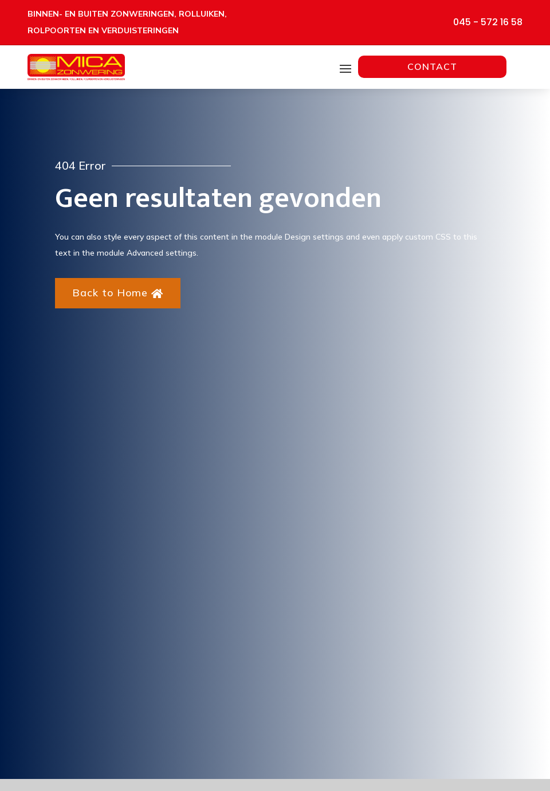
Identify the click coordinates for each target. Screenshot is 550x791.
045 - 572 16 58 (487, 22)
